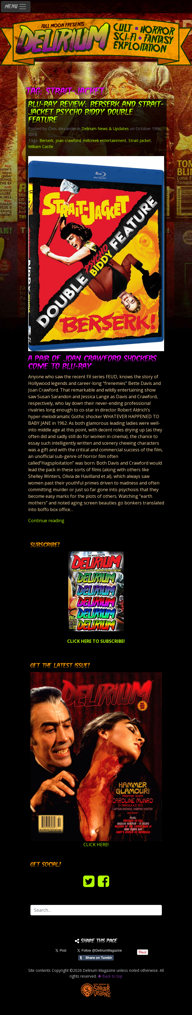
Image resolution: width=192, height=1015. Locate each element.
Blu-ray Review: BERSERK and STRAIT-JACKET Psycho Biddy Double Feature (96, 112)
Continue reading (46, 520)
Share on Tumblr (96, 957)
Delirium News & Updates (105, 128)
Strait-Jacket (139, 140)
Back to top (110, 976)
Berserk (46, 140)
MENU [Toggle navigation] (16, 6)
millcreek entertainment (104, 140)
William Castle (40, 146)
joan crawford (68, 140)
